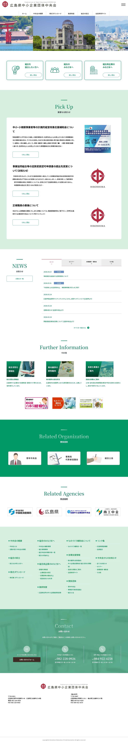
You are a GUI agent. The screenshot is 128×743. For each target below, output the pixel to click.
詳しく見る (33, 75)
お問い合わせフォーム (26, 669)
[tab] (52, 262)
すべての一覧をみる (80, 328)
